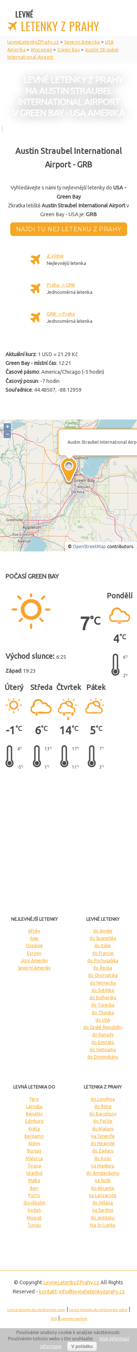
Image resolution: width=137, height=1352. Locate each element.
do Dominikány (102, 1056)
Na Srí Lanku (102, 1225)
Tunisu (34, 1225)
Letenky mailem (73, 1318)
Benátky (34, 1113)
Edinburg (34, 1121)
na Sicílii (103, 1180)
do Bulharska (103, 997)
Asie (34, 938)
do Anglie (103, 930)
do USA (102, 1019)
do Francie (103, 953)
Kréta (34, 1128)
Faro (34, 1099)
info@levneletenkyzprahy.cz (92, 1291)
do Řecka (102, 967)
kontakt (48, 1291)
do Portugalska (102, 960)
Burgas (34, 1150)
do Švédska (102, 990)
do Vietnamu (103, 1049)
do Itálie (102, 945)
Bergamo (34, 1136)
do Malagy (103, 1128)
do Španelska (103, 938)
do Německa (103, 982)
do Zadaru (103, 1150)
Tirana (34, 1165)
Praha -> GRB (61, 284)
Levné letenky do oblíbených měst (98, 1310)
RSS (54, 1318)
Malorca (34, 1158)
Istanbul (34, 1173)
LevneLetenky (71, 1282)
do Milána (102, 1202)
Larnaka (34, 1106)
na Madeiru (102, 1165)
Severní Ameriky (34, 967)
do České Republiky (102, 1027)
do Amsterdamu (102, 1173)
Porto (34, 1195)
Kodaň (34, 1210)
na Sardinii (102, 1210)
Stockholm (34, 1202)
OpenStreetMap (89, 546)
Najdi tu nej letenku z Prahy (68, 229)
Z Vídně (55, 255)
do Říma (102, 1106)
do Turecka (102, 1004)
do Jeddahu (103, 1217)
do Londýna (103, 1099)
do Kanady (103, 1034)
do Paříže (103, 1121)
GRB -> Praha (61, 313)
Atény (34, 1143)
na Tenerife (103, 1136)
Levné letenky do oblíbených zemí (36, 1310)
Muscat (34, 1217)
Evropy (34, 953)
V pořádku (82, 1346)
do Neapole (103, 1143)
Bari (34, 1188)
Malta (34, 1180)
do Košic (102, 1158)
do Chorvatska (103, 975)
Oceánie (34, 945)
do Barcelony (103, 1113)
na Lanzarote (103, 1195)
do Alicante (102, 1188)
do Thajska (103, 1012)
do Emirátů (102, 1042)
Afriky (34, 930)
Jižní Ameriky (34, 960)
